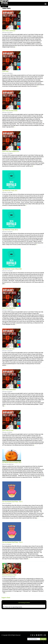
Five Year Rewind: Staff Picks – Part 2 (12, 542)
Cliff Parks (12, 464)
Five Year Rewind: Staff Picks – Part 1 (12, 501)
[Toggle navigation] (45, 4)
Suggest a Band (6, 597)
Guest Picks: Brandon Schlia (9, 110)
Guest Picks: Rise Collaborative (10, 151)
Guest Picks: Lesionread (8, 30)
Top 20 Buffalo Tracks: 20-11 (10, 229)
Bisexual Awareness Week (9, 575)
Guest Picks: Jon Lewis (8, 349)
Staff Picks (5, 71)
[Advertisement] (24, 620)
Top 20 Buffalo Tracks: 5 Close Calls (12, 269)
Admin (12, 32)
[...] (15, 47)
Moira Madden (13, 576)
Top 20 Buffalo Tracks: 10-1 (9, 190)
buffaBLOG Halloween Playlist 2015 (11, 462)
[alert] (24, 607)
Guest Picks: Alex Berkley (9, 308)
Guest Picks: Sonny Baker (9, 389)
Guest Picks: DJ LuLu (7, 430)
